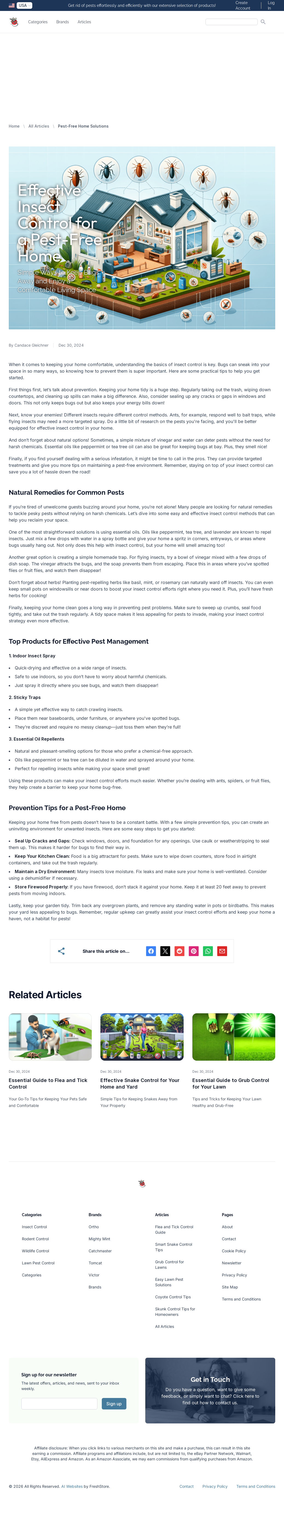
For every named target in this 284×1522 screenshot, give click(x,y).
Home (14, 126)
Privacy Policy (234, 1275)
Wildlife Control (35, 1250)
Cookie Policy (234, 1250)
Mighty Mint (99, 1238)
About (227, 1226)
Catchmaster (100, 1250)
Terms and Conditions (241, 1299)
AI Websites (72, 1486)
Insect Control (34, 1226)
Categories (38, 22)
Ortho (94, 1226)
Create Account (243, 5)
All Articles (38, 126)
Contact (229, 1238)
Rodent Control (35, 1238)
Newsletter (231, 1263)
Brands (62, 22)
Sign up (114, 1403)
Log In (271, 5)
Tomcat (95, 1263)
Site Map (230, 1287)
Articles (84, 22)
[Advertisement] (142, 74)
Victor (94, 1275)
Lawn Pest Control (38, 1263)
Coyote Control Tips (173, 1296)
